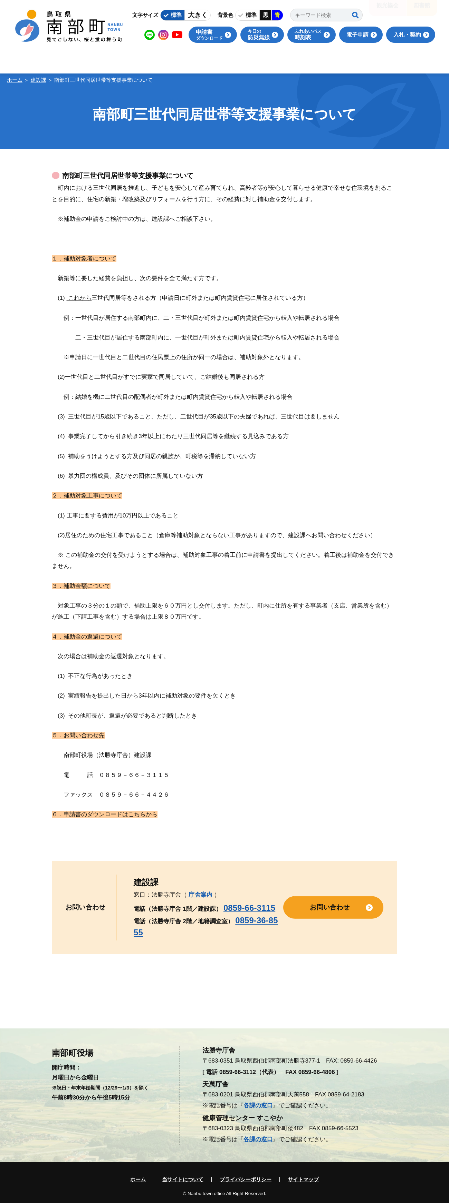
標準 (176, 15)
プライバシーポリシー (245, 1179)
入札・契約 (407, 35)
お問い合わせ (330, 907)
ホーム (14, 80)
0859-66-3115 (249, 908)
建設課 (38, 80)
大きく (198, 15)
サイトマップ (303, 1179)
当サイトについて (182, 1179)
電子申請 (357, 35)
